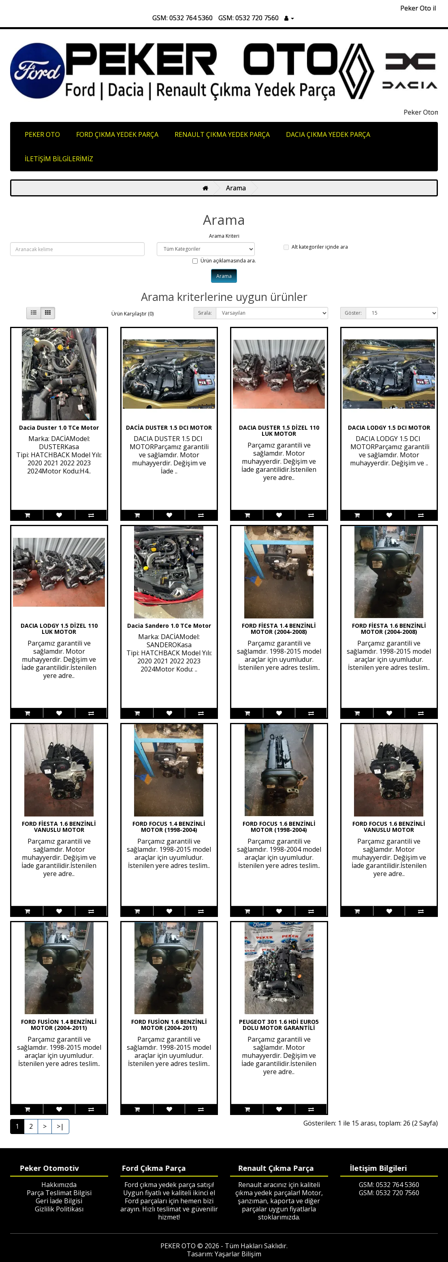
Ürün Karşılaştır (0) (132, 313)
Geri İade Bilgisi (59, 1200)
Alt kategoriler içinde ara (316, 246)
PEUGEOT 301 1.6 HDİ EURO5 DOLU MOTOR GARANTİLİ (279, 1025)
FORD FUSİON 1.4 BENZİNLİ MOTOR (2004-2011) (59, 1025)
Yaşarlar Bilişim (238, 1253)
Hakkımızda (59, 1184)
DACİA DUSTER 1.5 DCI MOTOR (169, 427)
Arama (236, 187)
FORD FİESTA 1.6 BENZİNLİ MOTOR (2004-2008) (389, 628)
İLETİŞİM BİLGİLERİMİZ (59, 158)
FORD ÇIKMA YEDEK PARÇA (117, 134)
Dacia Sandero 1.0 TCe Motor (169, 625)
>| (60, 1126)
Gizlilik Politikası (59, 1208)
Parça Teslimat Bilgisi (59, 1192)
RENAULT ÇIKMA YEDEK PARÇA (222, 134)
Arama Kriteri (224, 235)
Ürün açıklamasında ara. (224, 260)
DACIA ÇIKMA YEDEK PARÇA (328, 134)
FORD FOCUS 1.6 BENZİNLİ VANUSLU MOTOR (388, 827)
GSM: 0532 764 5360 (182, 17)
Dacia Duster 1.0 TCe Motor (59, 427)
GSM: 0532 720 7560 (248, 17)
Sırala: (205, 312)
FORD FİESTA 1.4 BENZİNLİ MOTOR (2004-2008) (279, 628)
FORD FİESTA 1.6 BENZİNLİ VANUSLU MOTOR (59, 827)
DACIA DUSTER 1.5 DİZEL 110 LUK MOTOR (279, 430)
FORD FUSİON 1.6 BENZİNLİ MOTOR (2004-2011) (169, 1025)
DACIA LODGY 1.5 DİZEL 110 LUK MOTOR (59, 628)
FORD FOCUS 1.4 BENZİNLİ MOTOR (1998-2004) (168, 827)
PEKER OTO (42, 134)
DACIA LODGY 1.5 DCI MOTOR (389, 427)
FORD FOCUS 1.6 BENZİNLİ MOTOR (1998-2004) (279, 827)
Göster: (353, 312)
